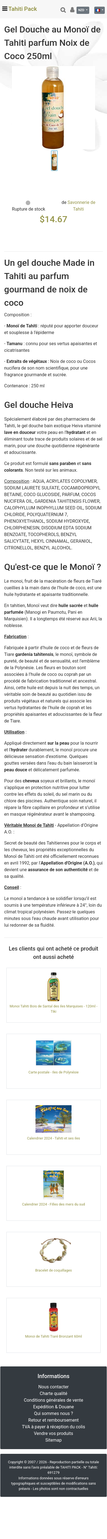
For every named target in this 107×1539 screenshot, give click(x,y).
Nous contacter (53, 1386)
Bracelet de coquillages (53, 1270)
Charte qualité (53, 1393)
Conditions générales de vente (53, 1400)
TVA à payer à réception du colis (53, 1426)
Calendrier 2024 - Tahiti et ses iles (53, 1138)
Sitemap (53, 1440)
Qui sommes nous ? (53, 1413)
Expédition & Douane (53, 1406)
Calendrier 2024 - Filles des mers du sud (53, 1204)
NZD (81, 10)
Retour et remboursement (53, 1420)
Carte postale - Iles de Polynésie (53, 1072)
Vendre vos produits (53, 1433)
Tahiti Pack (22, 9)
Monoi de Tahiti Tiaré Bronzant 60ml (53, 1336)
